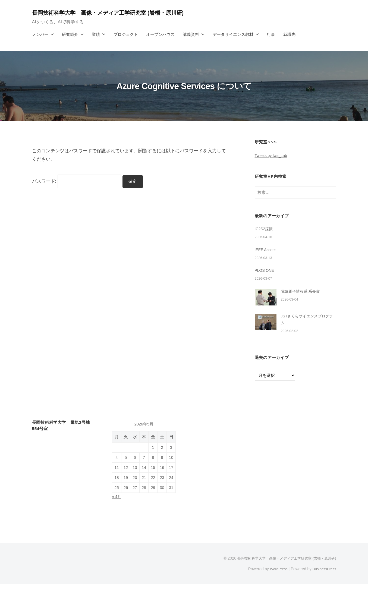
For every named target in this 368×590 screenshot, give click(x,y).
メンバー (40, 34)
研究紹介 (70, 34)
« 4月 (117, 502)
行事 (271, 34)
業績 (96, 34)
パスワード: (76, 181)
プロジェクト (126, 34)
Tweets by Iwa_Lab (272, 155)
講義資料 (191, 34)
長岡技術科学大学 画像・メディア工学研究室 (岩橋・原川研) (116, 12)
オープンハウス (160, 34)
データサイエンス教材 (233, 34)
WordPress (275, 574)
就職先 (289, 34)
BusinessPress (323, 574)
